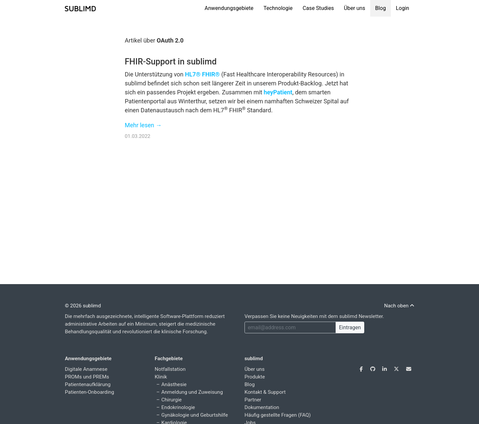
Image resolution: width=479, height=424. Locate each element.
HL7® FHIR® (202, 74)
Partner (252, 400)
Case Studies (318, 8)
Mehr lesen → (143, 125)
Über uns (354, 8)
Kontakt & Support (265, 392)
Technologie (278, 8)
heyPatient (278, 92)
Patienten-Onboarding (89, 392)
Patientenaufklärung (87, 384)
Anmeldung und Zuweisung (192, 392)
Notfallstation (170, 369)
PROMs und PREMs (87, 377)
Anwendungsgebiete (229, 8)
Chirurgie (171, 400)
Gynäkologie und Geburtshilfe (194, 415)
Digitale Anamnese (86, 369)
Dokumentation (261, 407)
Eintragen (350, 327)
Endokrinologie (178, 407)
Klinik (161, 377)
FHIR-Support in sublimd (171, 61)
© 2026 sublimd (83, 306)
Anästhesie (174, 384)
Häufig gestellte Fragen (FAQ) (277, 415)
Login (402, 8)
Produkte (254, 377)
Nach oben (399, 306)
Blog (380, 8)
